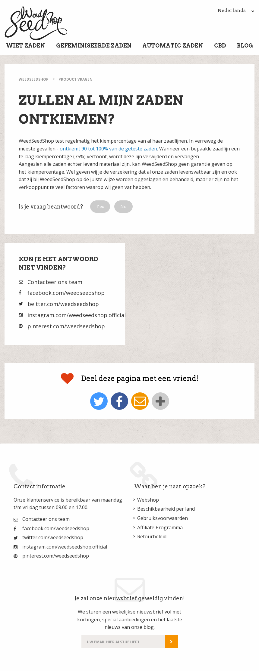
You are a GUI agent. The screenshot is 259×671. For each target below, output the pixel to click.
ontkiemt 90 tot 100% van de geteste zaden (108, 148)
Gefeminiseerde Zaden (93, 45)
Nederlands (236, 10)
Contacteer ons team (54, 282)
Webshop (148, 499)
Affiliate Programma (160, 527)
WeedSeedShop (34, 79)
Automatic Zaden (172, 45)
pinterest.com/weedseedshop (66, 326)
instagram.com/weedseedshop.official (76, 315)
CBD (220, 45)
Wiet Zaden (25, 45)
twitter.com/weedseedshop (63, 304)
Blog (245, 45)
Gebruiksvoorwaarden (162, 518)
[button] (100, 206)
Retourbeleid (151, 536)
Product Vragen (75, 79)
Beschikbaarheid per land (166, 509)
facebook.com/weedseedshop (66, 292)
